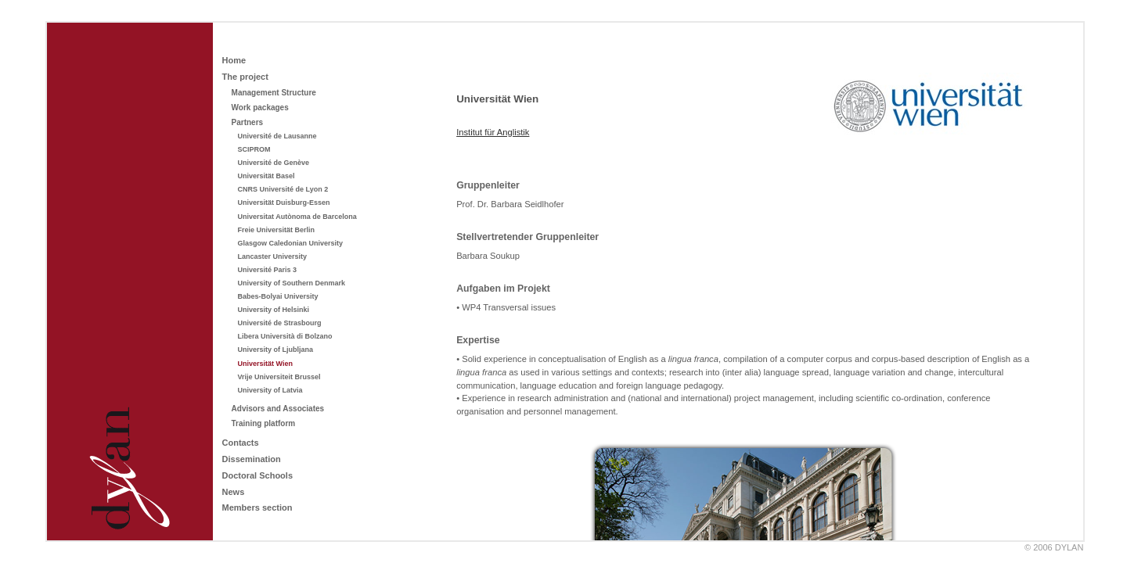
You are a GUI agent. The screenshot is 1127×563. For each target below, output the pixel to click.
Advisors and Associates (278, 408)
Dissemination (251, 459)
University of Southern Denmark (292, 283)
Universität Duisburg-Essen (284, 202)
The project (245, 76)
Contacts (240, 442)
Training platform (264, 423)
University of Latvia (270, 390)
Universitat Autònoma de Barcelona (297, 217)
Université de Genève (274, 163)
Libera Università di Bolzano (285, 336)
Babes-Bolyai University (278, 296)
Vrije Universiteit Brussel (279, 377)
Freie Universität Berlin (276, 230)
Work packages (260, 107)
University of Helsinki (274, 310)
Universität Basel (266, 176)
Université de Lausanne (277, 136)
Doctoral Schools (257, 475)
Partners (248, 122)
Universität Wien (265, 364)
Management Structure (274, 92)
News (233, 492)
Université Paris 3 (267, 270)
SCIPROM (254, 149)
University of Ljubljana (276, 349)
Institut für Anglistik (492, 132)
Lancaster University (273, 256)
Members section (257, 507)
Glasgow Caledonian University (291, 243)
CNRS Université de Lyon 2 (283, 189)
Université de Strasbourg (280, 323)
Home (234, 60)
